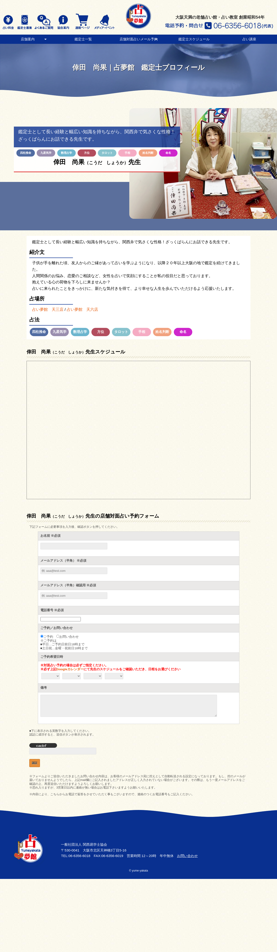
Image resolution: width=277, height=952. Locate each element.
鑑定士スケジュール (194, 39)
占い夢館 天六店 (82, 309)
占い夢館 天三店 (47, 309)
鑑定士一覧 (83, 39)
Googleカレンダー (70, 669)
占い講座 (249, 39)
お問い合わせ (187, 856)
